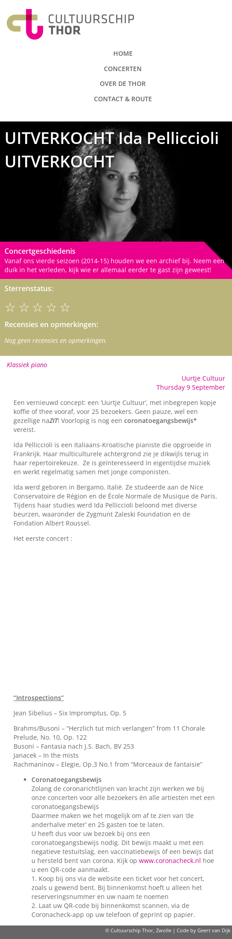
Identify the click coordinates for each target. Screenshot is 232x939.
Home (123, 53)
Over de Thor (123, 83)
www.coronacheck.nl (170, 860)
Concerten (123, 68)
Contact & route (123, 98)
